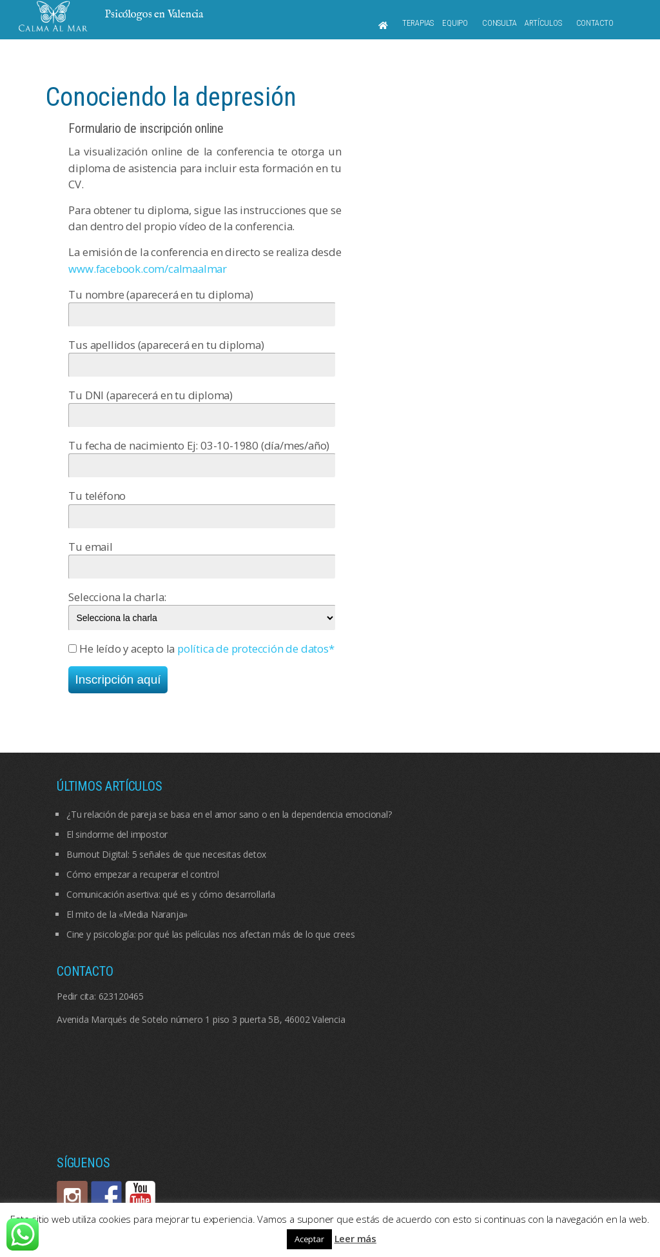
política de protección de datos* (256, 648)
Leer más (355, 1238)
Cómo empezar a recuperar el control (142, 874)
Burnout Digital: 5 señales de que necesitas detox (166, 854)
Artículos (543, 23)
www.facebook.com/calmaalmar (147, 268)
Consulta (499, 23)
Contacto (595, 23)
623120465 (121, 996)
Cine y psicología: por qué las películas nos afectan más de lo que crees (210, 934)
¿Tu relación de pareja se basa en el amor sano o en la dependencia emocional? (229, 814)
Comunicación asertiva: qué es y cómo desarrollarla (170, 894)
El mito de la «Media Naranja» (127, 914)
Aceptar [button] (309, 1239)
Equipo (455, 23)
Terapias (418, 23)
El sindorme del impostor (117, 834)
